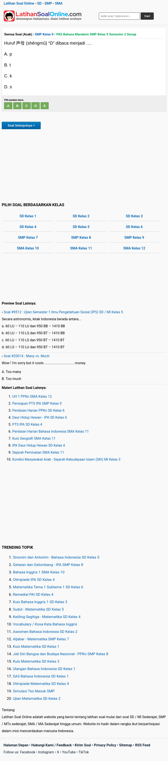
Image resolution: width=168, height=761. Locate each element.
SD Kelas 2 (81, 216)
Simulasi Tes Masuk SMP (34, 691)
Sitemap (125, 745)
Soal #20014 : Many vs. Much (26, 356)
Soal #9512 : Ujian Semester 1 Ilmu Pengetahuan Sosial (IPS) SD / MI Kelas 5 (63, 312)
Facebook (27, 752)
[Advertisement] (84, 165)
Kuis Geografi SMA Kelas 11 (34, 438)
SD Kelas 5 (81, 227)
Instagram (46, 752)
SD (39, 3)
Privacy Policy (105, 745)
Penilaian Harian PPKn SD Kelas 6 (38, 410)
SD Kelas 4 (27, 227)
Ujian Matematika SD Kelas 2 (37, 698)
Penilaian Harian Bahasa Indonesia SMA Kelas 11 (50, 431)
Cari (147, 16)
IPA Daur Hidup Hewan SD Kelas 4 (38, 445)
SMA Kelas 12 (134, 248)
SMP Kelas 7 (28, 237)
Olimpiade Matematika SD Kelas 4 (41, 683)
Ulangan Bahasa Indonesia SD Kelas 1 (44, 669)
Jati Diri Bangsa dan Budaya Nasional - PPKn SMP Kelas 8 (60, 654)
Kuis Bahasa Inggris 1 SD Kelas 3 (40, 602)
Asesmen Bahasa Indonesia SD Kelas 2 (45, 631)
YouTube (68, 752)
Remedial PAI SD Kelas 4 (33, 594)
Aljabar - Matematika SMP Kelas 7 (41, 639)
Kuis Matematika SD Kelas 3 (36, 661)
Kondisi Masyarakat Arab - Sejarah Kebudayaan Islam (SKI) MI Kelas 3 (66, 459)
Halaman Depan (16, 745)
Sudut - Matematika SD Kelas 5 (38, 609)
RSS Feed (142, 745)
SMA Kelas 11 (81, 248)
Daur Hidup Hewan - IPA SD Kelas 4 (39, 417)
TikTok (84, 752)
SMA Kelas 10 (28, 248)
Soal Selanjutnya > (21, 125)
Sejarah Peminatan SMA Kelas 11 (38, 452)
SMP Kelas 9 (44, 34)
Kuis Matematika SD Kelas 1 (36, 646)
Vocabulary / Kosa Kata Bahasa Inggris (45, 624)
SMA (59, 3)
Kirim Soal (83, 745)
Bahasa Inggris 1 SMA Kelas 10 (39, 572)
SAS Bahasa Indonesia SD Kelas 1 (41, 676)
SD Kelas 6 (134, 227)
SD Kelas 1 (27, 216)
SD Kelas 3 (134, 216)
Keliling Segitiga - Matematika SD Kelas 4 (46, 617)
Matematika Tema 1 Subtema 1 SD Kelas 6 (48, 587)
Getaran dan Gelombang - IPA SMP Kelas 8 (48, 564)
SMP (48, 3)
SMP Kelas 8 (81, 237)
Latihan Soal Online (19, 3)
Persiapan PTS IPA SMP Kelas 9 (37, 403)
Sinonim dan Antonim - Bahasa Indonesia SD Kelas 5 (56, 557)
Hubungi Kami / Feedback (51, 745)
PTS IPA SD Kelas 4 (27, 424)
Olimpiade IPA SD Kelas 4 (34, 579)
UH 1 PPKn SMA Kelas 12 (32, 396)
